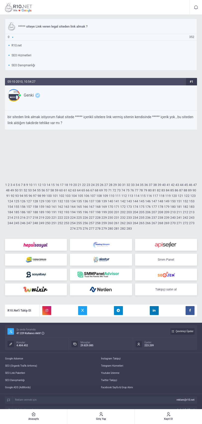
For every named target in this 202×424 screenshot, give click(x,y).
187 (29, 212)
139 (104, 201)
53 (30, 190)
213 (192, 212)
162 (60, 207)
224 (73, 217)
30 (119, 185)
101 (55, 196)
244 (10, 223)
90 (194, 190)
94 (21, 196)
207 (154, 212)
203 (129, 212)
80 (150, 190)
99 (44, 196)
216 (23, 217)
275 (79, 228)
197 (91, 212)
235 (142, 217)
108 (99, 196)
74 (123, 190)
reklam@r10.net (186, 399)
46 (191, 185)
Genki (29, 95)
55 (39, 190)
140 (110, 201)
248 (35, 223)
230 (110, 217)
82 (159, 190)
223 (66, 217)
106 (86, 196)
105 (80, 196)
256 (85, 223)
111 (118, 196)
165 (79, 207)
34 (137, 185)
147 (154, 201)
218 (35, 217)
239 (166, 217)
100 (49, 196)
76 (132, 190)
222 (60, 217)
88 (185, 190)
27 (106, 185)
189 (41, 212)
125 (16, 201)
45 (186, 185)
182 (185, 207)
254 (73, 223)
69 (101, 190)
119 (168, 196)
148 (160, 201)
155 (16, 207)
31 (124, 185)
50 (16, 190)
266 (148, 223)
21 (79, 185)
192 (60, 212)
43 (177, 185)
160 (47, 207)
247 (29, 223)
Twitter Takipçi (109, 380)
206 (148, 212)
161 (54, 207)
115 (143, 196)
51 (21, 190)
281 (116, 228)
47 (195, 185)
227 (91, 217)
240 (173, 217)
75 (128, 190)
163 (66, 207)
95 (26, 196)
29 (115, 185)
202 (123, 212)
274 (73, 228)
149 (166, 201)
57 (48, 190)
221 (54, 217)
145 (142, 201)
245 (16, 223)
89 (190, 190)
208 (160, 212)
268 (160, 223)
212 (185, 212)
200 (110, 212)
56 (43, 190)
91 (8, 196)
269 (166, 223)
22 (84, 185)
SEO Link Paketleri (15, 373)
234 (135, 217)
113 (130, 196)
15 (53, 185)
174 (135, 207)
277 (91, 228)
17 (62, 185)
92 (12, 196)
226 (85, 217)
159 (41, 207)
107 (93, 196)
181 (179, 207)
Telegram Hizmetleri (112, 365)
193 (66, 212)
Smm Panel (166, 259)
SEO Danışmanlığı (15, 380)
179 (166, 207)
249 (41, 223)
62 (70, 190)
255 (79, 223)
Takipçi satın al (166, 289)
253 (66, 223)
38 (155, 185)
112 (124, 196)
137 (91, 201)
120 (174, 196)
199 (104, 212)
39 (159, 185)
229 (104, 217)
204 (135, 212)
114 (136, 196)
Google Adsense (14, 358)
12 (39, 185)
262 (123, 223)
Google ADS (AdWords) (18, 387)
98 (39, 196)
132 (60, 201)
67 (92, 190)
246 (23, 223)
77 (137, 190)
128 (35, 201)
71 (110, 190)
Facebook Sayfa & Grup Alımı (117, 387)
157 (29, 207)
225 (79, 217)
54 (34, 190)
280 (110, 228)
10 (31, 185)
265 (142, 223)
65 (83, 190)
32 (128, 185)
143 (129, 201)
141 (116, 201)
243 (192, 217)
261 (116, 223)
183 (192, 207)
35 (142, 185)
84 (168, 190)
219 (41, 217)
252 (60, 223)
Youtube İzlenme (110, 373)
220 (47, 217)
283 (129, 228)
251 (54, 223)
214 (10, 217)
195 (79, 212)
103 (68, 196)
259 (104, 223)
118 (161, 196)
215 (16, 217)
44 (182, 185)
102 (61, 196)
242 (185, 217)
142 (123, 201)
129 (41, 201)
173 (129, 207)
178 (160, 207)
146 (148, 201)
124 (10, 201)
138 (98, 201)
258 (98, 223)
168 (98, 207)
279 (104, 228)
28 (110, 185)
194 (73, 212)
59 (56, 190)
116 (149, 196)
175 (142, 207)
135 (79, 201)
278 (98, 228)
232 (123, 217)
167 (91, 207)
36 (146, 185)
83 (163, 190)
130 (47, 201)
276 (85, 228)
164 (73, 207)
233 (129, 217)
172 (123, 207)
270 (173, 223)
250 (47, 223)
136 (85, 201)
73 (119, 190)
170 (110, 207)
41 (168, 185)
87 (181, 190)
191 (54, 212)
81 (154, 190)
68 (97, 190)
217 (29, 217)
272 (185, 223)
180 (173, 207)
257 (91, 223)
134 (73, 201)
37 (150, 185)
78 (141, 190)
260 (110, 223)
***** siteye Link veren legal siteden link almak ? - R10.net (18, 7)
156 (23, 207)
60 (61, 190)
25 (97, 185)
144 (135, 201)
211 (179, 212)
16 (57, 185)
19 (70, 185)
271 (179, 223)
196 (85, 212)
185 (16, 212)
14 (48, 185)
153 (192, 201)
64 (79, 190)
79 (145, 190)
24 (93, 185)
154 (10, 207)
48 (8, 190)
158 (35, 207)
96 (30, 196)
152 (185, 201)
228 (98, 217)
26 (101, 185)
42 (173, 185)
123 (193, 196)
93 (17, 196)
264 (135, 223)
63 (74, 190)
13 (44, 185)
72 (114, 190)
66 (88, 190)
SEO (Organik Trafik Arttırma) (21, 365)
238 (160, 217)
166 (85, 207)
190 (47, 212)
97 (35, 196)
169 (104, 207)
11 (35, 185)
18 (66, 185)
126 (23, 201)
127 (29, 201)
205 (142, 212)
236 (148, 217)
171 (116, 207)
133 (66, 201)
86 (176, 190)
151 (179, 201)
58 (52, 190)
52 (25, 190)
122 (187, 196)
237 (154, 217)
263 (129, 223)
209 (166, 212)
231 (116, 217)
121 (180, 196)
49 (12, 190)
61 (65, 190)
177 (154, 207)
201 (116, 212)
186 (23, 212)
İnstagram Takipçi (111, 358)
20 (75, 185)
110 (111, 196)
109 (105, 196)
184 (10, 212)
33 (133, 185)
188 (35, 212)
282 (123, 228)
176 (148, 207)
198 (98, 212)
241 (179, 217)
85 (172, 190)
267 (154, 223)
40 (164, 185)
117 (155, 196)
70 (105, 190)
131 (54, 201)
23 (88, 185)
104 (74, 196)
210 (173, 212)
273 (192, 223)
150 (173, 201)
